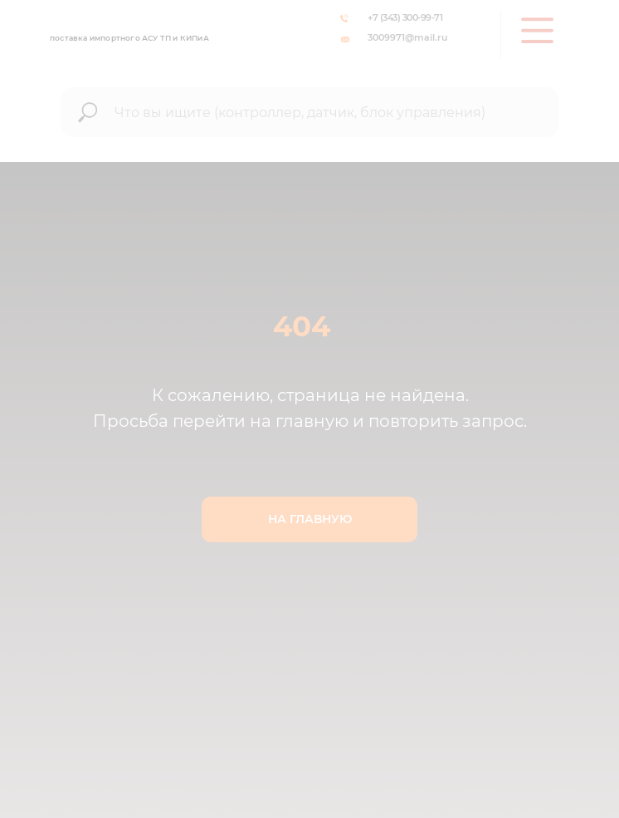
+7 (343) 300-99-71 (405, 17)
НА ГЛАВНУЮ (310, 519)
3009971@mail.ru (407, 37)
